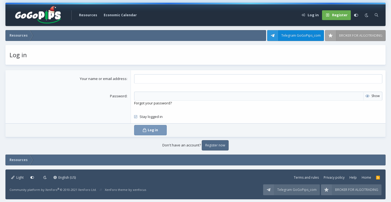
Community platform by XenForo (53, 190)
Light (17, 177)
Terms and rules (306, 177)
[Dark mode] (366, 15)
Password (118, 96)
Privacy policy (334, 177)
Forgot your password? (153, 103)
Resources (88, 15)
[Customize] (356, 15)
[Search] (376, 15)
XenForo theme (116, 190)
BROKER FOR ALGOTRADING (360, 35)
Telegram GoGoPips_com (301, 35)
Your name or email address (103, 78)
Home (366, 177)
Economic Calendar (120, 15)
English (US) (64, 177)
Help (353, 177)
